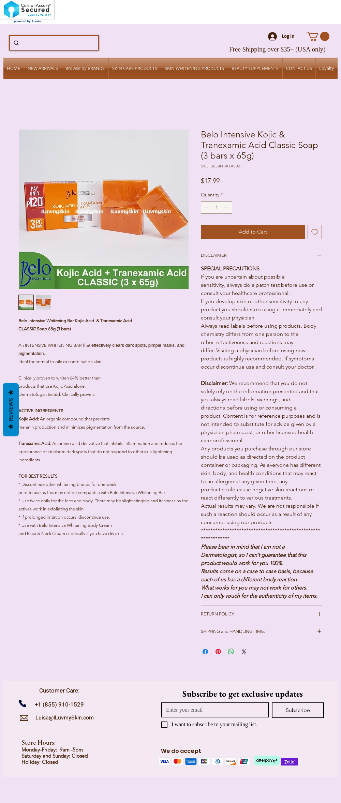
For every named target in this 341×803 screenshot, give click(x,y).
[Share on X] (244, 652)
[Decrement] (206, 207)
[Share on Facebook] (205, 652)
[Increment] (227, 207)
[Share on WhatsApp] (231, 652)
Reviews (11, 409)
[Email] (213, 710)
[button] (318, 36)
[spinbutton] (216, 207)
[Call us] (25, 704)
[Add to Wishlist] (315, 232)
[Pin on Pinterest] (218, 652)
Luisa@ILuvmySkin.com (64, 718)
